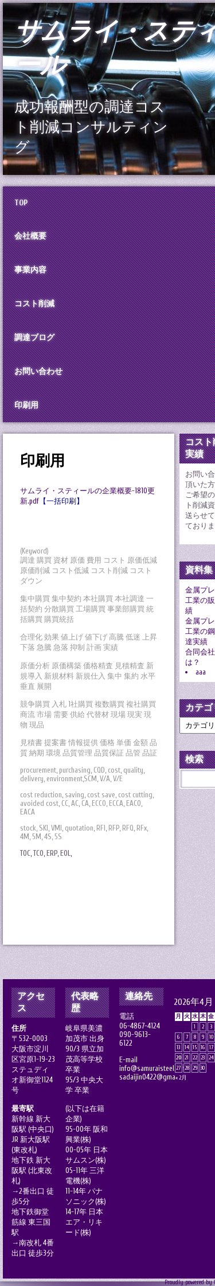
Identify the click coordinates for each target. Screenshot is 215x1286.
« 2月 (181, 1077)
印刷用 (42, 461)
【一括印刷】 (61, 501)
